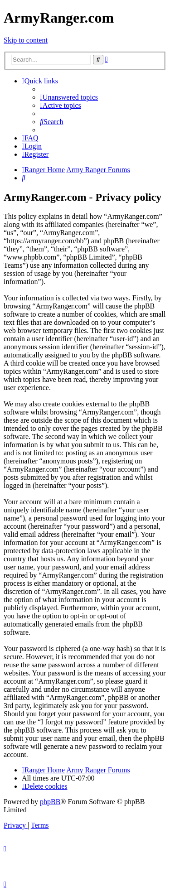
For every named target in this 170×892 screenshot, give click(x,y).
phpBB (50, 801)
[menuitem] (69, 97)
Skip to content (26, 40)
